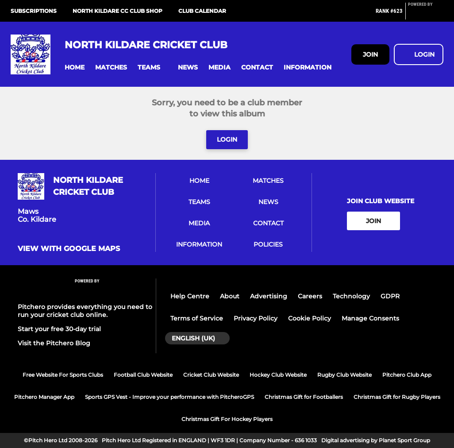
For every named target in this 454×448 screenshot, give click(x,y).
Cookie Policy (309, 318)
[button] (74, 67)
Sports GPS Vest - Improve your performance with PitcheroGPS (169, 397)
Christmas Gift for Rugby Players (397, 397)
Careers (310, 296)
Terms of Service (196, 318)
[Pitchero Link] (425, 14)
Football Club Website (143, 374)
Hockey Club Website (278, 374)
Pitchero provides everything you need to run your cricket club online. (85, 311)
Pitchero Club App (406, 374)
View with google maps (69, 249)
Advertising (268, 296)
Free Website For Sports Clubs (63, 374)
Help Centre (189, 296)
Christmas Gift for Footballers (304, 397)
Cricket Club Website (211, 374)
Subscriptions (34, 11)
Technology (351, 296)
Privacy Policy (255, 318)
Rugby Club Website (344, 374)
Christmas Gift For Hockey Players (227, 419)
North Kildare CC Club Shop (117, 11)
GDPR (390, 296)
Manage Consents (370, 318)
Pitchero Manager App (44, 397)
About (229, 296)
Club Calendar (202, 11)
